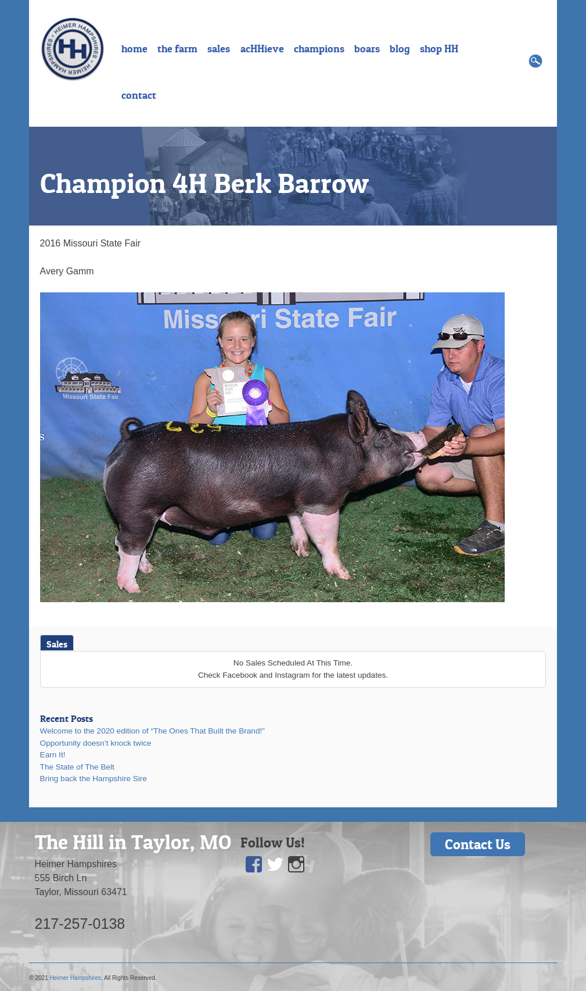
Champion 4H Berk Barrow (204, 183)
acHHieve (262, 48)
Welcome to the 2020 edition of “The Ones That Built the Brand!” (152, 731)
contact (138, 95)
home (134, 48)
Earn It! (53, 754)
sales (218, 48)
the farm (177, 48)
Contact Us (477, 844)
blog (400, 48)
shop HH (439, 48)
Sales (56, 644)
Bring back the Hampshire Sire (93, 778)
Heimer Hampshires (75, 978)
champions (319, 48)
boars (367, 48)
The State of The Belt (77, 767)
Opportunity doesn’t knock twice (96, 743)
